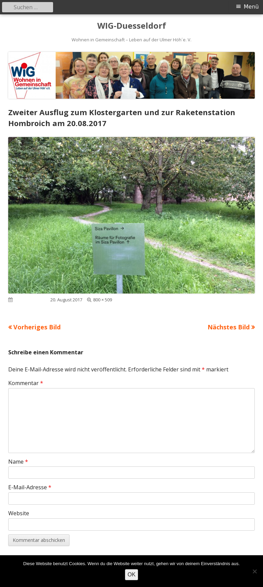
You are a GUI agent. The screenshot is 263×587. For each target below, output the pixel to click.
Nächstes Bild (229, 327)
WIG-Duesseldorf (131, 26)
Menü (251, 6)
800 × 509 (102, 300)
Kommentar (25, 383)
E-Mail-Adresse (29, 487)
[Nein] (254, 571)
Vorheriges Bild (37, 327)
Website (18, 513)
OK (131, 574)
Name (18, 461)
